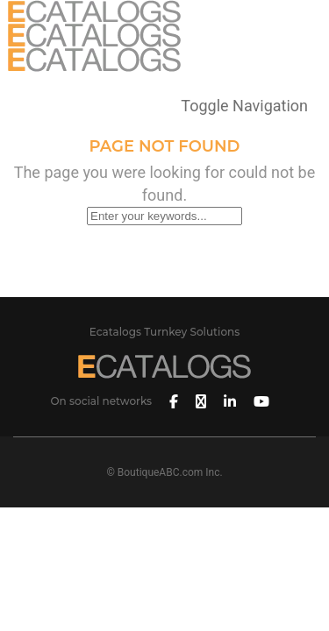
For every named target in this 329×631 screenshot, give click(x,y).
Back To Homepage (164, 281)
